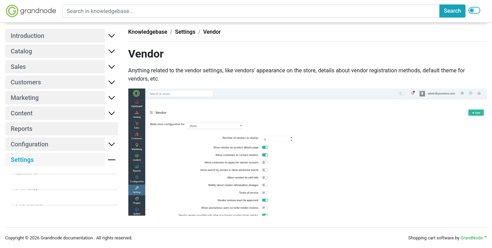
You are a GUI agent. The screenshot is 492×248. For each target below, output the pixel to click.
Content (22, 113)
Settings (185, 32)
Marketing (25, 97)
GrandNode (472, 237)
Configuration (29, 144)
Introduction (27, 35)
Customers (26, 82)
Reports (21, 128)
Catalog (21, 51)
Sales (18, 66)
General (26, 174)
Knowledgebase (148, 32)
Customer (29, 205)
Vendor (212, 32)
